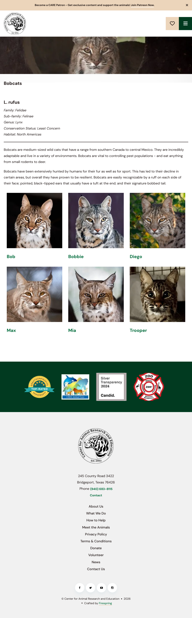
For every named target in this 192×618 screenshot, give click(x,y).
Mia (72, 330)
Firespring (105, 603)
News (96, 562)
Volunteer (96, 555)
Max (11, 330)
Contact (96, 495)
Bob (11, 257)
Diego (136, 257)
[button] (187, 5)
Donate (172, 23)
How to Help (96, 520)
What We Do (96, 513)
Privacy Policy (96, 534)
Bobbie (76, 257)
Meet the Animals (96, 527)
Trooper (138, 330)
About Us (96, 506)
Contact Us (96, 569)
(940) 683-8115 (101, 489)
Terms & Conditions (96, 541)
